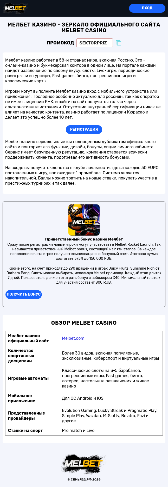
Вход (147, 8)
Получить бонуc (24, 294)
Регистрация (84, 129)
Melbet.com (73, 338)
